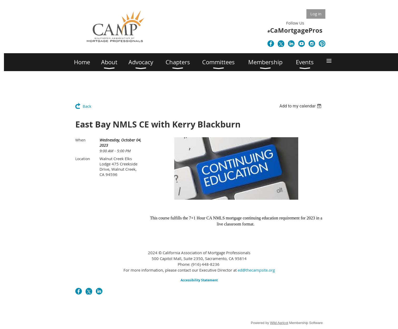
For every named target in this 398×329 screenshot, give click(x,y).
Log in (315, 13)
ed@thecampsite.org (256, 270)
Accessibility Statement (199, 280)
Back (87, 106)
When (80, 140)
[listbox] (301, 106)
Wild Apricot (279, 323)
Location (82, 158)
